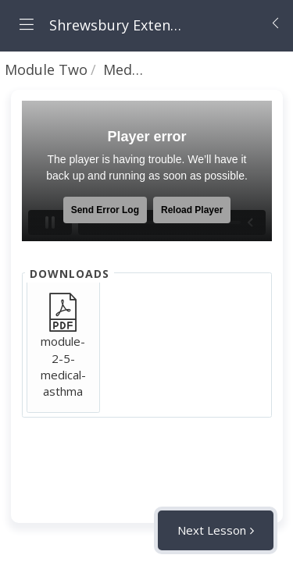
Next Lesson (211, 530)
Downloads (69, 273)
